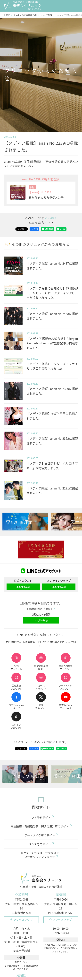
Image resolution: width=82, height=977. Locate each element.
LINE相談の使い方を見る (41, 608)
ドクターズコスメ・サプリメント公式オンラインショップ (41, 855)
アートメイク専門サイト (41, 835)
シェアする (34, 229)
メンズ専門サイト (41, 844)
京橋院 (61, 894)
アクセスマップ (21, 920)
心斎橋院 (21, 894)
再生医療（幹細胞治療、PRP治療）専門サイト (41, 826)
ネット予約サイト (41, 817)
